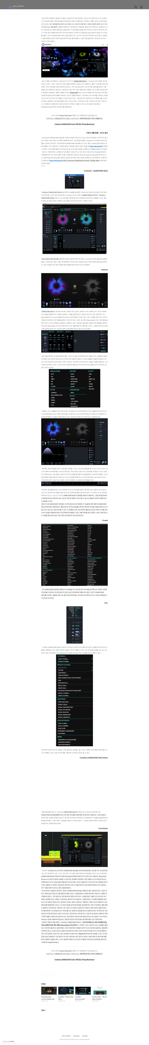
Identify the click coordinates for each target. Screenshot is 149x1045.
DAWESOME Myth (80, 81)
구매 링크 (57, 118)
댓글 (43, 1010)
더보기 (43, 166)
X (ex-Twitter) (66, 1036)
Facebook (76, 1036)
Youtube (85, 1036)
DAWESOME (74, 92)
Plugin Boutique (96, 146)
